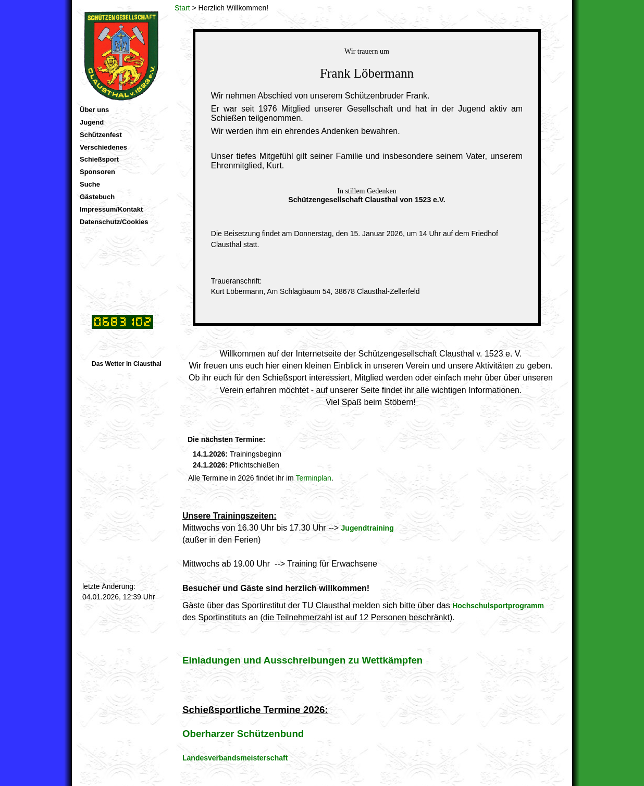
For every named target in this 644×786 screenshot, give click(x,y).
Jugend (92, 122)
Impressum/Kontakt (111, 209)
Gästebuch (97, 197)
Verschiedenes (103, 147)
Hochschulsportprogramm (498, 605)
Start (182, 8)
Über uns (94, 110)
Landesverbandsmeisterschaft (235, 758)
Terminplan (313, 478)
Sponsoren (97, 172)
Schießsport (99, 159)
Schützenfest (101, 135)
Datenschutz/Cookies (114, 222)
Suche (90, 184)
